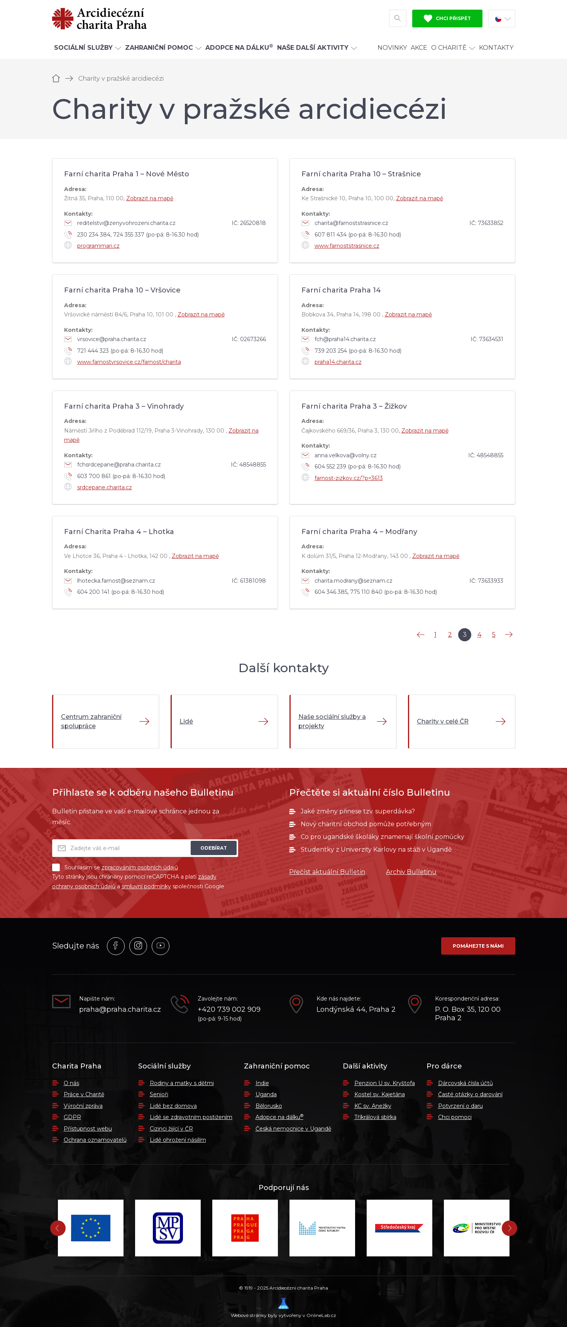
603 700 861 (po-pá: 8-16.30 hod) (114, 476)
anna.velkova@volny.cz (339, 455)
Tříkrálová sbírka (375, 1117)
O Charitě (453, 47)
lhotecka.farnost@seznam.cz (109, 580)
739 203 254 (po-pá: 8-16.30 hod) (351, 351)
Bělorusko (269, 1105)
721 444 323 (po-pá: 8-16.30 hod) (113, 351)
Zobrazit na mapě (149, 198)
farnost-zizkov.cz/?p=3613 (342, 477)
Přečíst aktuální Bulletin (327, 872)
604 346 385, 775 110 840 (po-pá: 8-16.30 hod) (369, 592)
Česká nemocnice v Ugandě (293, 1128)
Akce (419, 47)
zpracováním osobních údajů (140, 867)
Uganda (266, 1094)
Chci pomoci (455, 1117)
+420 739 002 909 (229, 1010)
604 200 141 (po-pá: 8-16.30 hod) (114, 592)
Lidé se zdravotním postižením (191, 1117)
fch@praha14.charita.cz (338, 339)
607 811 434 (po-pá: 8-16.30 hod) (351, 235)
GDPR (72, 1117)
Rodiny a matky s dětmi (182, 1083)
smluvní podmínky (146, 886)
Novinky (392, 47)
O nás (71, 1083)
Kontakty (496, 47)
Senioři (159, 1094)
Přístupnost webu (88, 1128)
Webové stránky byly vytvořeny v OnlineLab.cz (283, 1308)
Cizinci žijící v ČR (171, 1128)
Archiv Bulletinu (411, 872)
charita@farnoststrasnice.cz (344, 223)
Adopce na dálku (279, 1117)
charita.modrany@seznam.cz (347, 580)
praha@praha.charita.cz (119, 1010)
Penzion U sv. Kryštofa (384, 1083)
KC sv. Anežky (372, 1105)
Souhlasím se (115, 867)
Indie (262, 1083)
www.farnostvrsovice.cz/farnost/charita (122, 361)
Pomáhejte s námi (478, 946)
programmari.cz (92, 245)
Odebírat (213, 848)
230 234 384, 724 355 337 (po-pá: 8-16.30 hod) (131, 235)
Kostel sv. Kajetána (379, 1094)
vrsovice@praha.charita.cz (105, 339)
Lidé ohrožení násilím (178, 1139)
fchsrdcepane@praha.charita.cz (112, 464)
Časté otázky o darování (470, 1094)
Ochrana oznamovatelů (95, 1139)
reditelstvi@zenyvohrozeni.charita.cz (120, 223)
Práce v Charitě (84, 1094)
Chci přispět (447, 18)
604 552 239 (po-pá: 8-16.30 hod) (351, 467)
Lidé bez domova (173, 1105)
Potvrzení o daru (460, 1105)
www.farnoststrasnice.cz (340, 245)
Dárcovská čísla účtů (465, 1083)
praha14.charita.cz (331, 361)
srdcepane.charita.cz (98, 487)
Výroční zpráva (83, 1105)
